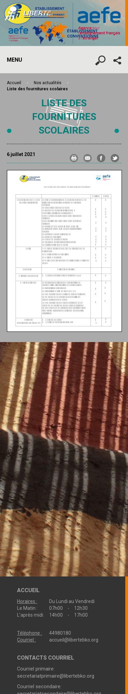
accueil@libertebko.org (73, 640)
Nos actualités (47, 82)
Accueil (14, 82)
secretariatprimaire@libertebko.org (55, 676)
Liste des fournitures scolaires (64, 116)
